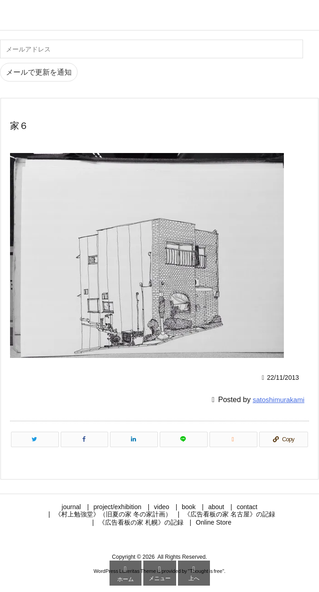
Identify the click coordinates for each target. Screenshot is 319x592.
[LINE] (184, 439)
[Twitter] (35, 439)
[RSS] (233, 439)
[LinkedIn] (134, 439)
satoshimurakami (278, 399)
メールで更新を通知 (39, 72)
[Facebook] (85, 439)
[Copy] (283, 439)
